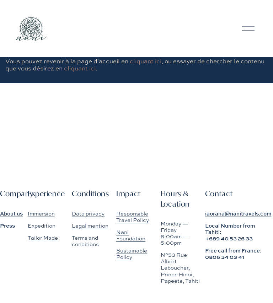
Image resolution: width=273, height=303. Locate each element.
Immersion (41, 214)
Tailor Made (43, 238)
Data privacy (88, 214)
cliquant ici (145, 61)
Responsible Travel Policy (132, 217)
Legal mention (90, 226)
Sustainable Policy (131, 254)
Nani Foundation (130, 235)
